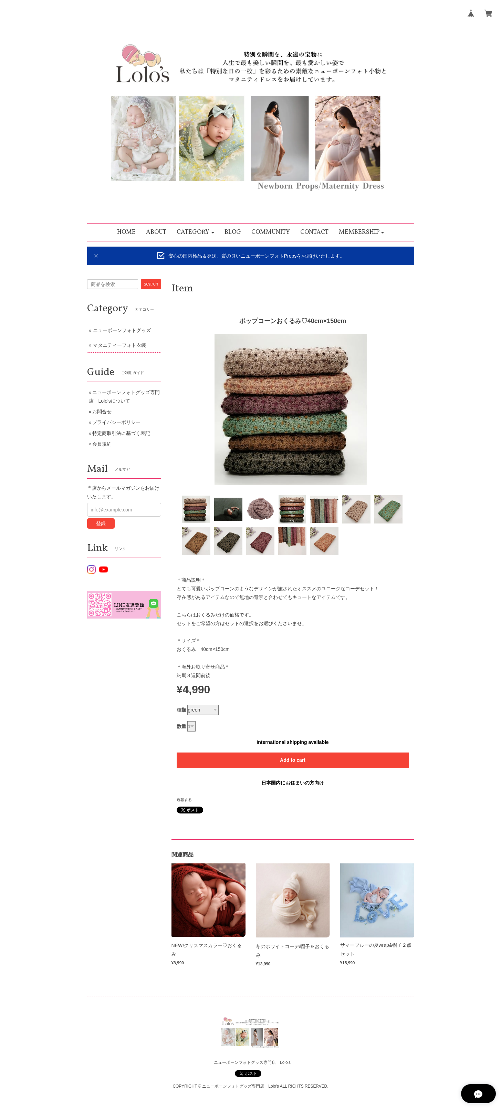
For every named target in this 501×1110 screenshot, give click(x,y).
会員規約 (102, 444)
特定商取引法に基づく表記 (121, 433)
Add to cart (292, 760)
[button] (195, 232)
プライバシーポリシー (116, 422)
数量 (181, 726)
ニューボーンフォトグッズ (122, 330)
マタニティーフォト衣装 (119, 345)
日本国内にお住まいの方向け (292, 783)
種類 (181, 710)
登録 (101, 523)
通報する (184, 800)
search (151, 284)
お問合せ (102, 411)
